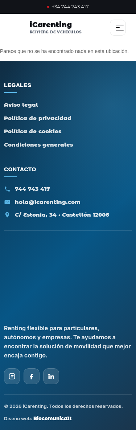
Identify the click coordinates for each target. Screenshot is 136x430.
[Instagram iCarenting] (12, 376)
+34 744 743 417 (68, 6)
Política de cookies (32, 131)
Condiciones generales (38, 144)
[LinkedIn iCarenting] (51, 376)
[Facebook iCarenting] (32, 376)
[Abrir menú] (118, 28)
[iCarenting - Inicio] (44, 27)
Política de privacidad (37, 118)
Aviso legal (21, 104)
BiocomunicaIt (52, 418)
